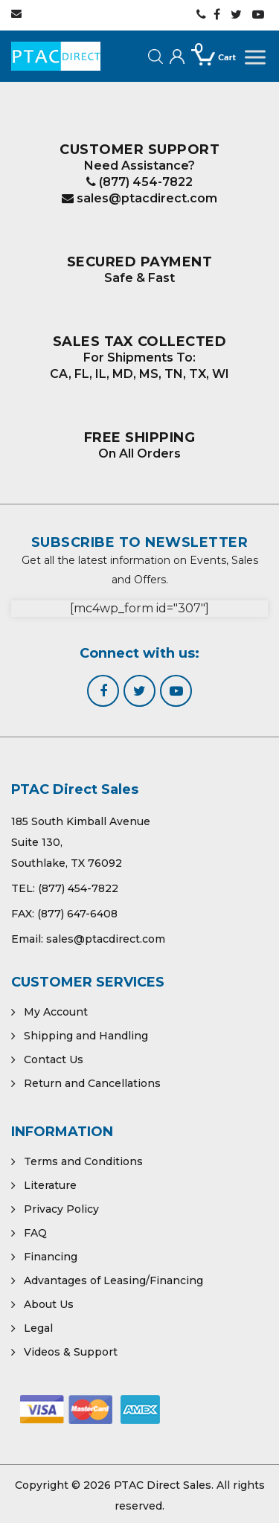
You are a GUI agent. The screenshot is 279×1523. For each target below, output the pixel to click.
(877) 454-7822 (139, 182)
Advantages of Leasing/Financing (113, 1280)
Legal (38, 1328)
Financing (50, 1256)
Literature (50, 1185)
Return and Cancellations (92, 1083)
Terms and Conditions (83, 1161)
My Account (56, 1012)
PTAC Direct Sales (162, 1485)
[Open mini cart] (214, 71)
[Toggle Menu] (257, 58)
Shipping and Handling (86, 1035)
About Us (49, 1304)
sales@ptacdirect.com (139, 198)
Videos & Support (71, 1352)
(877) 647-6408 (77, 913)
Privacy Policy (61, 1209)
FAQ (35, 1233)
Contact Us (53, 1059)
